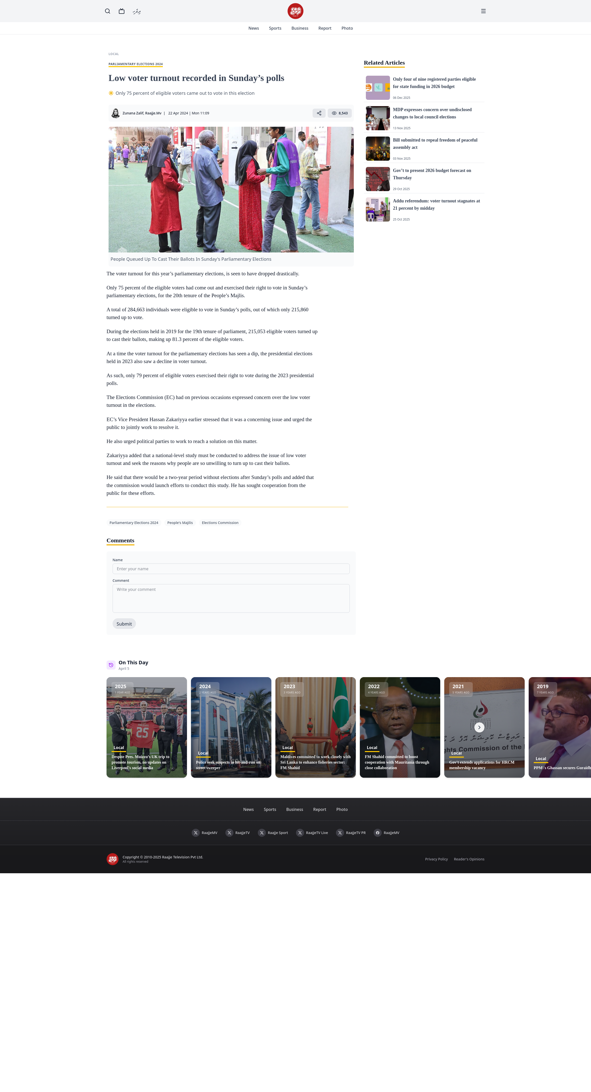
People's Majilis (180, 522)
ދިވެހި (137, 11)
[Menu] (483, 11)
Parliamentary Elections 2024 (134, 522)
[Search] (108, 11)
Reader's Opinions (469, 859)
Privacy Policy (436, 859)
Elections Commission (220, 522)
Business (301, 28)
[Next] (479, 727)
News (255, 28)
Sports (276, 28)
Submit (124, 624)
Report (326, 28)
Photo (348, 28)
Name (118, 559)
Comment (121, 580)
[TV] (122, 11)
